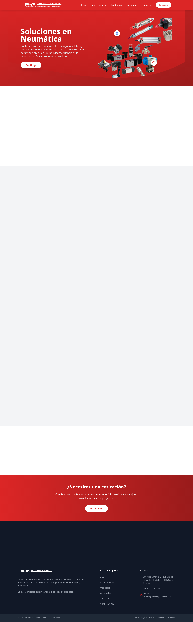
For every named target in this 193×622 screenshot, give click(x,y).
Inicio (84, 4)
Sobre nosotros (99, 4)
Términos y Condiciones (144, 618)
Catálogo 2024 (106, 604)
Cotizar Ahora (96, 508)
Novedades (131, 4)
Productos (116, 4)
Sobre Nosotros (107, 582)
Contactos (146, 4)
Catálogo (163, 4)
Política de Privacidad (166, 618)
